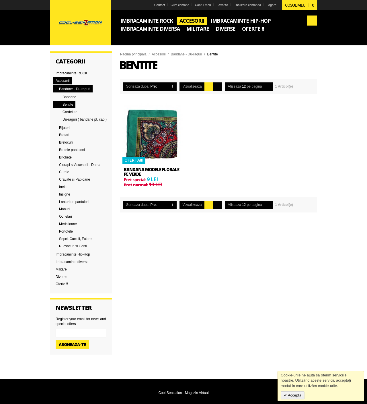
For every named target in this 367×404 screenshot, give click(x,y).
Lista (217, 86)
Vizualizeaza (192, 86)
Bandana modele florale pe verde (151, 172)
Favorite (222, 5)
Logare (271, 5)
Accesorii (159, 54)
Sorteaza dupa (137, 86)
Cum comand (180, 5)
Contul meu (203, 5)
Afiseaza (234, 86)
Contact (159, 5)
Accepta (294, 395)
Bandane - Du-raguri (186, 54)
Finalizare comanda (247, 5)
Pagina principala (133, 54)
